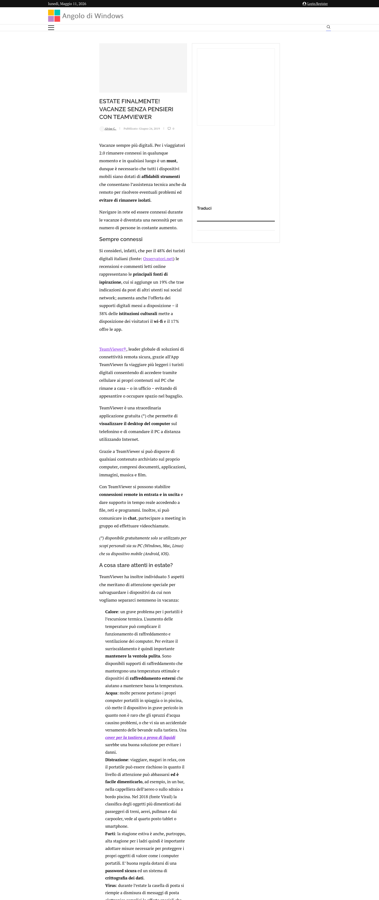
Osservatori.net (191, 227)
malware (165, 555)
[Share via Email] (124, 698)
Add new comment (73, 708)
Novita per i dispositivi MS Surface (113, 620)
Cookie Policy (202, 852)
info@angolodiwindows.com (198, 827)
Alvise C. (62, 147)
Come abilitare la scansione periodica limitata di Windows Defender (199, 645)
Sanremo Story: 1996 (102, 601)
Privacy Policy (176, 852)
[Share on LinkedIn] (103, 698)
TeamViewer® (67, 275)
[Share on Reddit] (108, 698)
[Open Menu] (51, 28)
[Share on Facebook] (94, 698)
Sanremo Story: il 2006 (193, 601)
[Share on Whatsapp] (113, 698)
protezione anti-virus (217, 562)
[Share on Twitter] (98, 698)
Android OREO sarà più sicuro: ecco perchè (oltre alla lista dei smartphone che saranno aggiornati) (115, 645)
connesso (84, 720)
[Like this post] (88, 698)
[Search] (328, 28)
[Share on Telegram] (119, 698)
